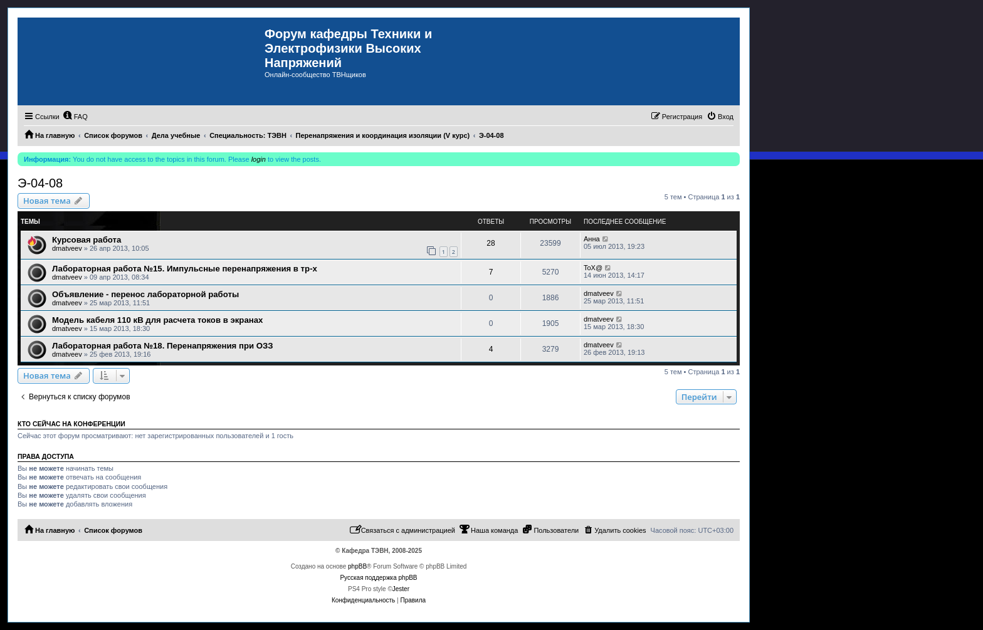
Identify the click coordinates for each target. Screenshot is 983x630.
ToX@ (593, 267)
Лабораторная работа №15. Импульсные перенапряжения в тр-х (184, 268)
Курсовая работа (86, 239)
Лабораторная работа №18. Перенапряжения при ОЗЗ (162, 345)
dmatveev (67, 248)
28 (490, 243)
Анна (592, 239)
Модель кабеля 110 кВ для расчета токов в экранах (157, 320)
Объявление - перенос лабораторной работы (145, 294)
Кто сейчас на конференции (71, 424)
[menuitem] (75, 116)
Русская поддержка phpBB (378, 577)
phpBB (357, 566)
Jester (400, 588)
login (258, 159)
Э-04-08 (40, 183)
